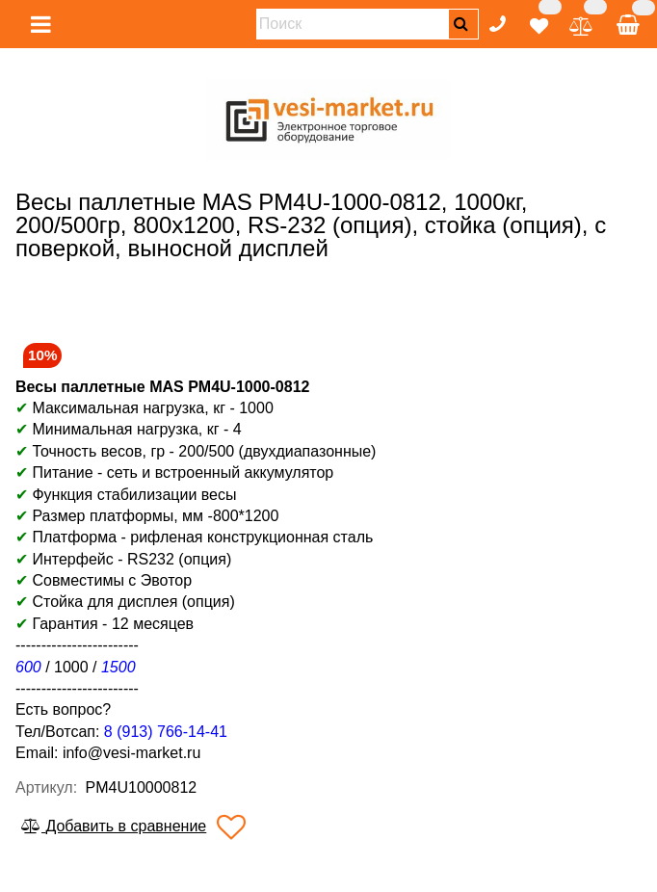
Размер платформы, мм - (122, 516)
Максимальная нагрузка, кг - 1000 (144, 408)
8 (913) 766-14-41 (165, 731)
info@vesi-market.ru (131, 753)
